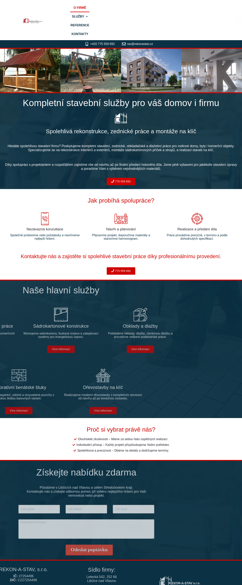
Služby (123, 7)
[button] (123, 7)
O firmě (102, 7)
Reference (147, 7)
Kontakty (171, 7)
